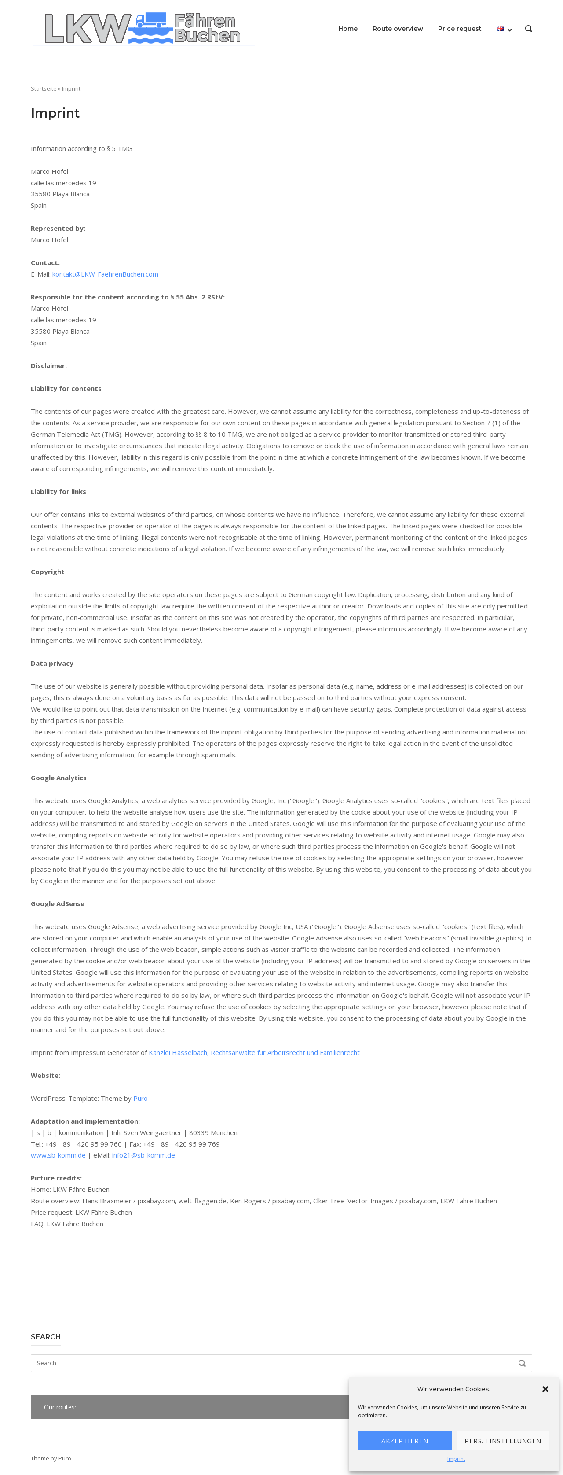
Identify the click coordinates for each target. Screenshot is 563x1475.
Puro (140, 1098)
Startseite (44, 88)
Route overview (398, 29)
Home (348, 29)
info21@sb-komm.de (143, 1154)
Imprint (456, 1459)
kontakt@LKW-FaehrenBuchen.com (105, 273)
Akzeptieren (404, 1440)
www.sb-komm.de (58, 1154)
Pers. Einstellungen (502, 1440)
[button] (545, 1389)
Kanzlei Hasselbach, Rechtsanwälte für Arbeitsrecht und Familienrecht (254, 1052)
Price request (460, 29)
